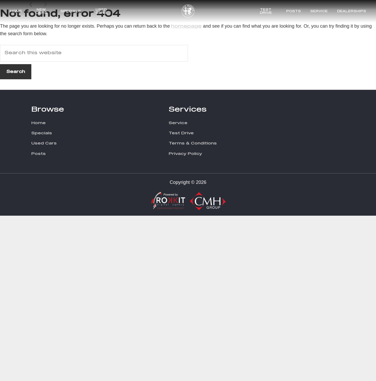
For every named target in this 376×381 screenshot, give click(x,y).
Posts (293, 11)
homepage (186, 191)
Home (16, 11)
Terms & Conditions (193, 309)
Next (45, 157)
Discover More (312, 145)
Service (319, 11)
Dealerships (351, 11)
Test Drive (266, 11)
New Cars (41, 11)
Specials (70, 11)
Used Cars (101, 11)
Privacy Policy (185, 319)
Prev (31, 157)
